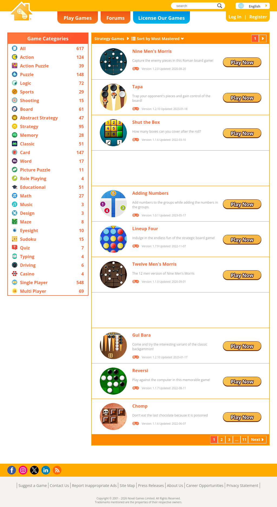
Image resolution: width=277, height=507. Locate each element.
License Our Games (161, 18)
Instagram (23, 469)
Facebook (13, 469)
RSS (58, 470)
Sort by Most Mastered (158, 38)
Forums (115, 18)
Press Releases (151, 485)
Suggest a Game (32, 485)
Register (258, 17)
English (254, 6)
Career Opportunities (204, 485)
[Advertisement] (47, 379)
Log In (235, 17)
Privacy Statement (242, 485)
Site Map (127, 485)
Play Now (242, 62)
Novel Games (21, 11)
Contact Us (59, 485)
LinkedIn (46, 470)
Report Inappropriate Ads (94, 485)
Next (263, 38)
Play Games (78, 18)
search (221, 5)
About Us (175, 485)
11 (244, 439)
